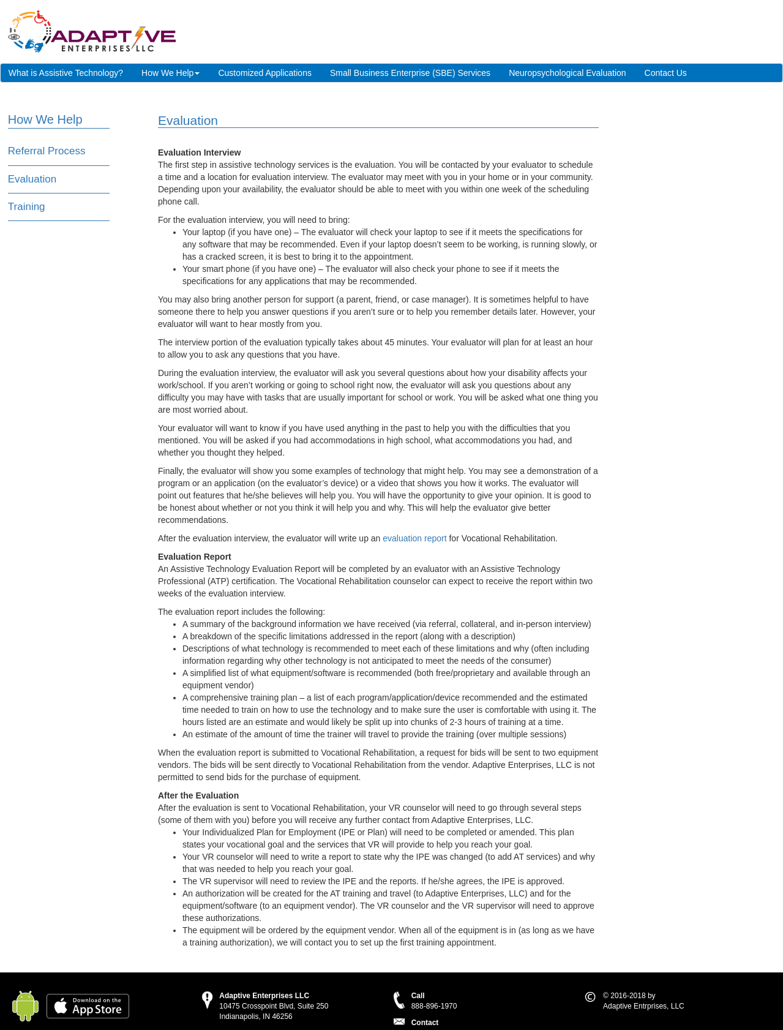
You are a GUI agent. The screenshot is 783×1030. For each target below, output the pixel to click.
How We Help (170, 73)
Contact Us (666, 73)
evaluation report (414, 538)
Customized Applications (265, 73)
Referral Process (47, 151)
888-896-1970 (434, 1006)
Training (26, 206)
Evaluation (32, 179)
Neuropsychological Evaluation (567, 73)
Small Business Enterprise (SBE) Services (410, 73)
